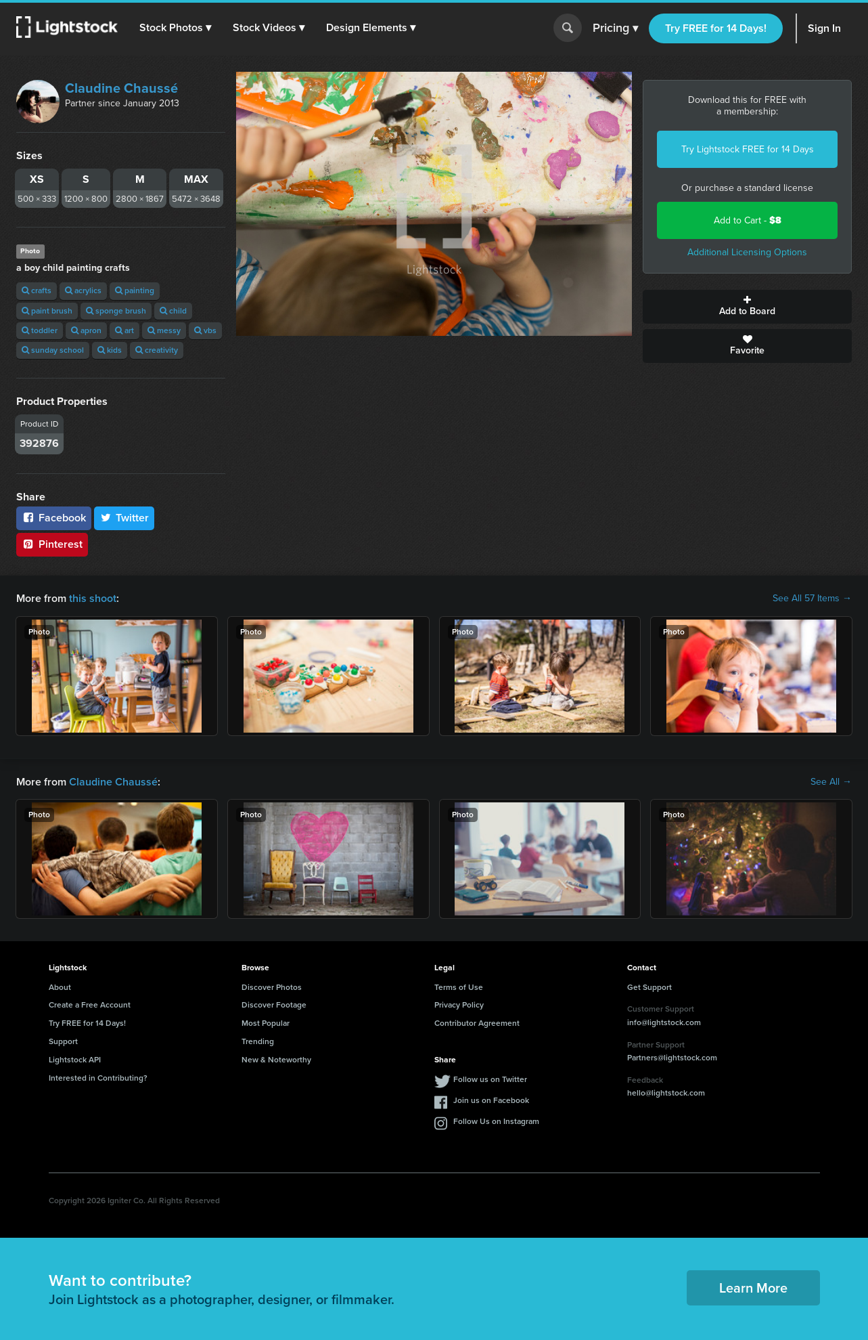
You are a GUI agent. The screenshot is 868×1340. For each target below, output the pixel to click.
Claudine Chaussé (121, 88)
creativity (156, 350)
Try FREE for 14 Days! (716, 28)
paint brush (47, 311)
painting (134, 290)
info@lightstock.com (664, 1022)
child (173, 311)
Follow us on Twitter (490, 1079)
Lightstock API (75, 1060)
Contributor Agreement (477, 1023)
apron (86, 330)
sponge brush (116, 311)
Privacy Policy (459, 1005)
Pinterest (52, 544)
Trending (258, 1041)
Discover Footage (274, 1005)
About (60, 987)
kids (109, 350)
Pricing (615, 28)
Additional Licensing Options (747, 252)
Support (63, 1041)
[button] (175, 28)
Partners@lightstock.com (672, 1058)
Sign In (824, 28)
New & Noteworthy (276, 1060)
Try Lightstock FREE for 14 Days (747, 149)
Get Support (649, 987)
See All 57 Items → (812, 598)
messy (164, 330)
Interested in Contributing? (98, 1078)
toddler (40, 330)
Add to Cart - (747, 220)
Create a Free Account (90, 1005)
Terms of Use (458, 987)
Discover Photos (272, 987)
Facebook (54, 517)
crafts (36, 290)
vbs (205, 330)
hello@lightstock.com (666, 1093)
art (124, 330)
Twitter (124, 517)
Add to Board (747, 306)
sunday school (53, 350)
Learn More (753, 1288)
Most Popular (266, 1023)
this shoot (92, 598)
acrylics (83, 290)
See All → (831, 782)
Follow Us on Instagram (496, 1121)
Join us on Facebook (491, 1100)
